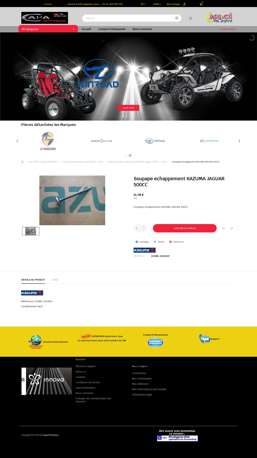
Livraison (80, 377)
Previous (17, 141)
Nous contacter (84, 393)
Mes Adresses (140, 383)
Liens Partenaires (85, 387)
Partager (144, 241)
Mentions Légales (86, 366)
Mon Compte (173, 4)
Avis (55, 279)
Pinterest (178, 241)
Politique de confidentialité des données (93, 400)
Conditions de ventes (88, 382)
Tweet (161, 241)
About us (81, 371)
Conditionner (29, 306)
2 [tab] (131, 156)
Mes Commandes (142, 378)
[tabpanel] (72, 140)
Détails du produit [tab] (33, 279)
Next (239, 141)
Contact (48, 4)
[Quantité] (140, 228)
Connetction (139, 373)
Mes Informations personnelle (149, 389)
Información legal (142, 394)
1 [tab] (126, 156)
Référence (139, 256)
